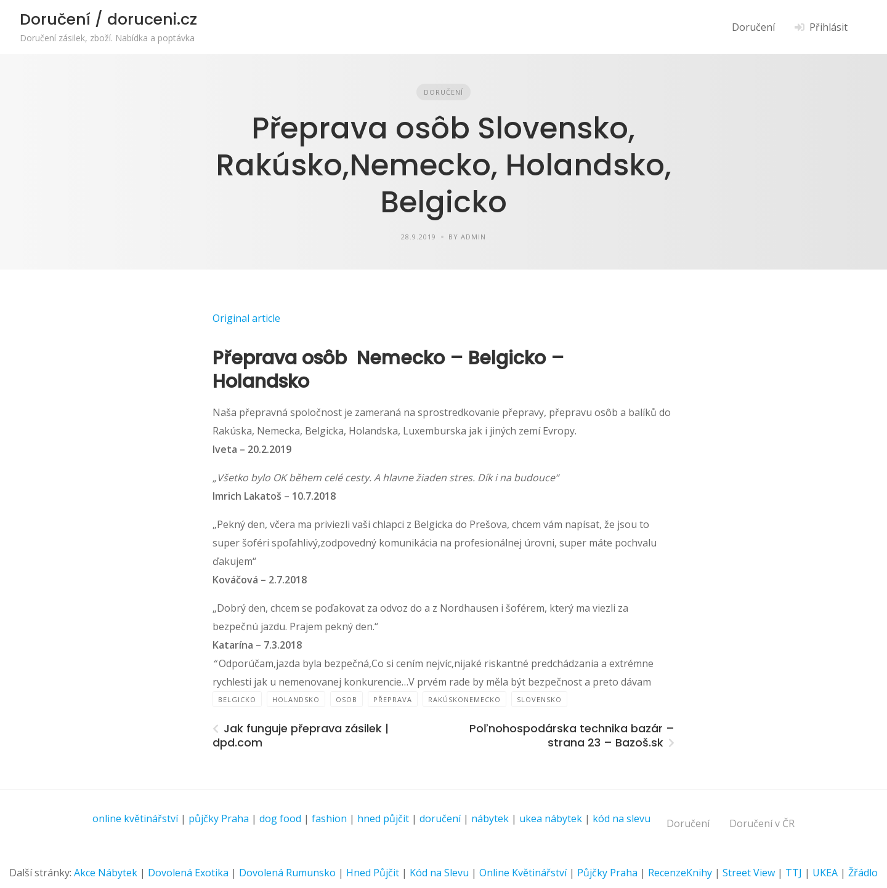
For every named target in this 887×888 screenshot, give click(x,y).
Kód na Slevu (439, 872)
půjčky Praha (218, 818)
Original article (246, 318)
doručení (440, 818)
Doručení (753, 27)
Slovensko (539, 699)
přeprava (392, 699)
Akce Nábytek (105, 872)
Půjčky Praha (607, 872)
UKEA (825, 872)
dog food (280, 818)
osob (346, 699)
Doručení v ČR (762, 823)
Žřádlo (863, 872)
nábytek (490, 818)
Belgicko (237, 699)
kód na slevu (621, 818)
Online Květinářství (523, 872)
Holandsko (296, 699)
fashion (329, 818)
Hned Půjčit (372, 872)
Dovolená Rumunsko (287, 872)
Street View (749, 872)
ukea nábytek (550, 818)
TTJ (793, 872)
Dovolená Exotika (188, 872)
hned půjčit (383, 818)
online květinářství (135, 818)
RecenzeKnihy (680, 872)
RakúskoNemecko (464, 699)
